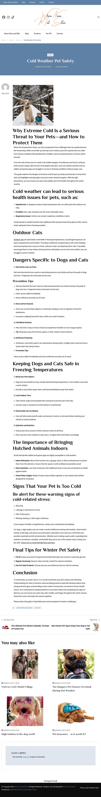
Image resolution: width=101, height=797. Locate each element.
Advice (50, 55)
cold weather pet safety (24, 608)
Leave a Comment (62, 66)
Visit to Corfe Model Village (17, 686)
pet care (37, 608)
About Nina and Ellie (10, 2)
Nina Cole (5, 88)
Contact (51, 2)
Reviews (32, 2)
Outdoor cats (19, 240)
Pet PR (42, 2)
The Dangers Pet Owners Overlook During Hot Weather (72, 688)
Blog (23, 2)
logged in (26, 757)
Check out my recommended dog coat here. (38, 543)
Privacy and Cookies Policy (27, 790)
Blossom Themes (69, 787)
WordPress (13, 790)
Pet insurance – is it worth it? (69, 734)
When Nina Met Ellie (21, 787)
